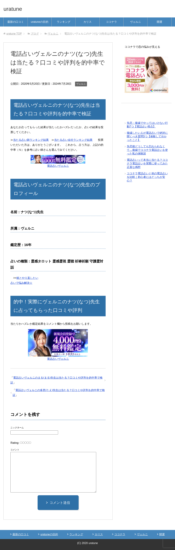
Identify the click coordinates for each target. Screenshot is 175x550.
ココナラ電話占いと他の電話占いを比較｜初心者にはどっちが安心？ (147, 177)
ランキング (63, 21)
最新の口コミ (15, 21)
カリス (87, 21)
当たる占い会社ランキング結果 (73, 139)
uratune (13, 8)
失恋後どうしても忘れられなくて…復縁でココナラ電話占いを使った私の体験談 (147, 150)
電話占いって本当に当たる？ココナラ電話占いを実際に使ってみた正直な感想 (147, 164)
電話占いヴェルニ (58, 165)
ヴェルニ (135, 21)
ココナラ (111, 21)
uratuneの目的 (39, 21)
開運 (159, 21)
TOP (14, 33)
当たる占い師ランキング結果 (31, 139)
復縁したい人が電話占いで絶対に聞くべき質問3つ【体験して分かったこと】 (147, 137)
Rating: (15, 442)
